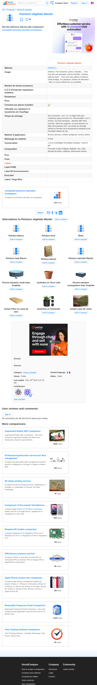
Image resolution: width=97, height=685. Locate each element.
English (92, 3)
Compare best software (31, 673)
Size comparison (28, 684)
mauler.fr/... (52, 68)
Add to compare (61, 219)
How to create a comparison (33, 669)
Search (47, 3)
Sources (17, 365)
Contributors (19, 386)
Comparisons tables (30, 677)
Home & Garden (24, 9)
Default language (58, 372)
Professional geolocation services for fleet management (25, 456)
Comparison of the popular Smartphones (24, 505)
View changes (19, 399)
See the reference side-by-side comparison (23, 27)
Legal (51, 673)
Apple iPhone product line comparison (23, 578)
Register (74, 3)
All (3, 9)
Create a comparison (52, 3)
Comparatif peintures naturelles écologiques (22, 30)
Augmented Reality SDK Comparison (23, 431)
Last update (19, 380)
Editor (53, 376)
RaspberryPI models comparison (21, 529)
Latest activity (68, 669)
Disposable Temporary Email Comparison (25, 605)
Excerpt (17, 359)
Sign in (84, 3)
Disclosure (53, 669)
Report (40, 213)
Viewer (17, 376)
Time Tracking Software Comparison (22, 629)
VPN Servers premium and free (20, 554)
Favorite (21, 19)
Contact (52, 677)
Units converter (28, 680)
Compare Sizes (61, 3)
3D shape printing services (18, 481)
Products (11, 9)
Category (18, 372)
